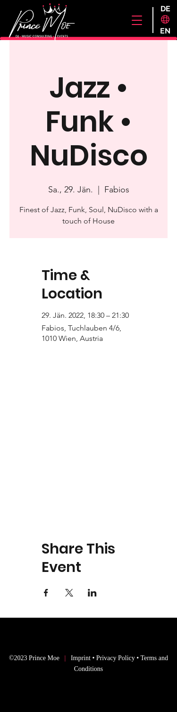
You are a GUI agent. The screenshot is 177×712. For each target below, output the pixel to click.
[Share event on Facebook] (46, 592)
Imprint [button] (82, 658)
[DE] (165, 9)
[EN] (165, 31)
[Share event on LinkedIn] (92, 592)
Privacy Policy (115, 658)
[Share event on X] (69, 592)
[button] (136, 20)
